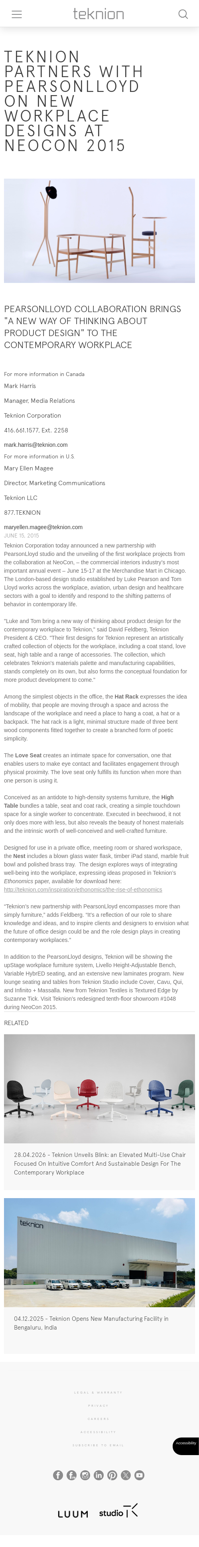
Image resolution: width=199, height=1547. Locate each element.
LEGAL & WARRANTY (98, 1392)
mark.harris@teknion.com (36, 445)
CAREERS (99, 1419)
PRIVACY (98, 1406)
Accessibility (98, 1432)
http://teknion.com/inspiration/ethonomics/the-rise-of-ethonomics (83, 889)
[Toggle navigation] (14, 14)
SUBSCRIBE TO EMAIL (98, 1445)
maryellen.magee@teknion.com (43, 527)
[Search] (183, 13)
